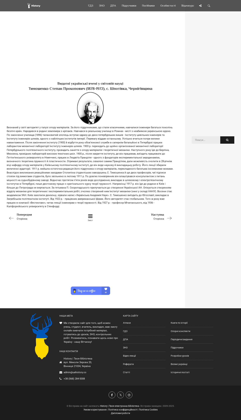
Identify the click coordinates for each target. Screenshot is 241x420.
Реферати (128, 364)
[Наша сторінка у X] (120, 395)
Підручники (177, 347)
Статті (126, 372)
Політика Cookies (148, 409)
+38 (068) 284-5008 (74, 378)
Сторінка (40, 216)
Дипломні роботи (120, 413)
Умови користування (95, 409)
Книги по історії (179, 322)
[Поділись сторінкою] (200, 5)
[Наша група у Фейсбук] (112, 395)
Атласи (127, 322)
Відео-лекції (129, 355)
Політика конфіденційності (122, 409)
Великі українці (179, 364)
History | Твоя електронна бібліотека (119, 406)
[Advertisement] (90, 51)
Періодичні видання (181, 339)
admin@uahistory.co (75, 372)
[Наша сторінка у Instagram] (129, 395)
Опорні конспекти (180, 331)
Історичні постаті (180, 372)
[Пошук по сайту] (209, 5)
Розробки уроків (180, 355)
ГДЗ (125, 331)
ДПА (125, 339)
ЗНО (125, 347)
